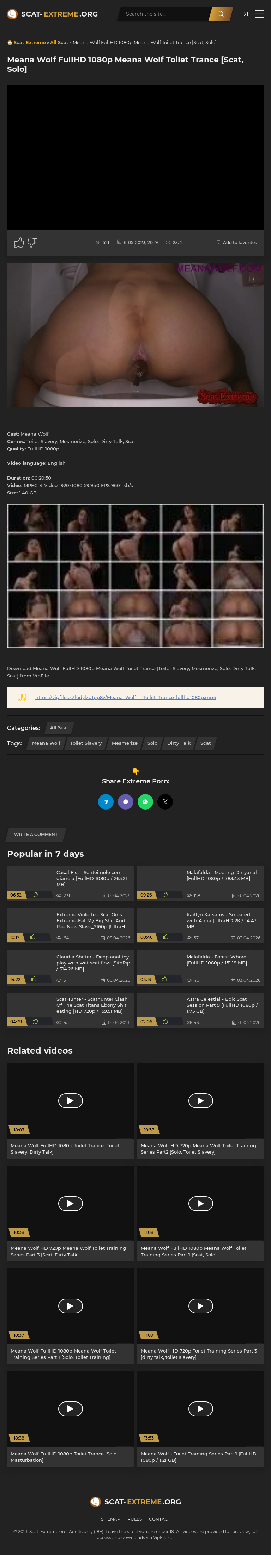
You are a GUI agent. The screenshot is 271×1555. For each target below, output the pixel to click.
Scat (205, 743)
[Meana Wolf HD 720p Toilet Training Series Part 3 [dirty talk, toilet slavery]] (200, 1316)
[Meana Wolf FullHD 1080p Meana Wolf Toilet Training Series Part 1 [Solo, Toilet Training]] (70, 1316)
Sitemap (110, 1519)
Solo (152, 743)
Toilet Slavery (86, 743)
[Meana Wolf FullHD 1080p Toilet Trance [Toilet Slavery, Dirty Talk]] (70, 1111)
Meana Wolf (46, 743)
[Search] (220, 14)
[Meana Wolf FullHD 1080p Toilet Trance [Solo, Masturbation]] (70, 1419)
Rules (134, 1519)
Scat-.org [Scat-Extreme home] (59, 14)
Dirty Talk (179, 743)
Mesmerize (125, 743)
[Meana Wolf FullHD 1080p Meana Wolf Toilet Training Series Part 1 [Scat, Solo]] (200, 1213)
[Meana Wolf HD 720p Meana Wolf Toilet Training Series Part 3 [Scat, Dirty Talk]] (70, 1213)
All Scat (59, 42)
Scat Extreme (30, 42)
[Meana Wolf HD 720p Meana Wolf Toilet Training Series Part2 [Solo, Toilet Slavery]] (200, 1111)
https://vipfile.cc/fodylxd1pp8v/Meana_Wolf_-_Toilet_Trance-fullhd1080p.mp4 (125, 697)
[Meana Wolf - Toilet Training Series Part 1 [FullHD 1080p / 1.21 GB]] (200, 1419)
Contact (159, 1519)
